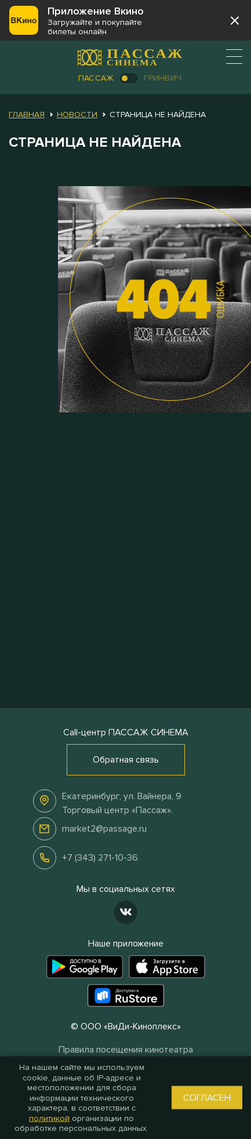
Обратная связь (126, 760)
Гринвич (162, 78)
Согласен (207, 1098)
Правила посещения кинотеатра (126, 1049)
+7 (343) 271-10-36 (100, 858)
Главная (27, 114)
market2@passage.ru (104, 829)
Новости (77, 114)
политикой (49, 1118)
